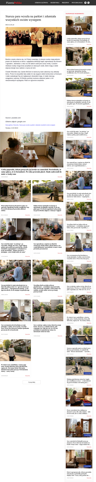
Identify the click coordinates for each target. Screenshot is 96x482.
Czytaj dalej (31, 382)
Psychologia (77, 2)
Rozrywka (55, 2)
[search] (88, 3)
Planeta (14, 2)
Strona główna (41, 2)
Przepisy (65, 2)
